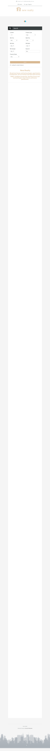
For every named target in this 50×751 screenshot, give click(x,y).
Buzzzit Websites (28, 728)
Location (12, 32)
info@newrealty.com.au (28, 1)
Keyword (27, 48)
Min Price (12, 37)
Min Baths (28, 43)
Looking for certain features (17, 65)
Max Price (28, 37)
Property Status (13, 54)
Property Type (29, 32)
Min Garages (12, 48)
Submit (20, 4)
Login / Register (28, 4)
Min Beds (12, 43)
